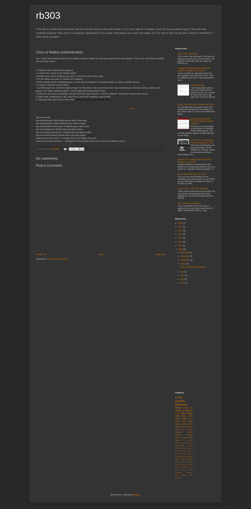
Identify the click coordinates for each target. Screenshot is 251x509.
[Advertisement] (100, 244)
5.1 (184, 440)
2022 (180, 223)
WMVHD (183, 464)
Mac (183, 429)
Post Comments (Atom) (58, 259)
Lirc (178, 413)
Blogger (137, 495)
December (185, 252)
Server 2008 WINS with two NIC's (192, 174)
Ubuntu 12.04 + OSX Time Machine (193, 188)
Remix (190, 454)
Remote (178, 432)
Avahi (177, 424)
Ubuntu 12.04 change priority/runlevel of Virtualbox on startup (195, 160)
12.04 (190, 419)
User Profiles (187, 461)
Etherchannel (179, 446)
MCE (184, 413)
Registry (184, 454)
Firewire (190, 446)
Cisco (187, 424)
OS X (191, 448)
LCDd (177, 429)
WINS (177, 464)
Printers (190, 429)
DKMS (182, 443)
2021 (180, 227)
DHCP (177, 443)
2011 (180, 242)
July (182, 272)
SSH (182, 459)
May (182, 279)
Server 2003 (187, 416)
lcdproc (178, 440)
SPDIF (177, 459)
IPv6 (182, 427)
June (182, 275)
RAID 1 (190, 451)
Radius (177, 454)
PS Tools (178, 451)
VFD (191, 437)
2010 (180, 245)
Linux (178, 397)
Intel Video (188, 427)
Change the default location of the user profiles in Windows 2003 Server (194, 69)
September (185, 260)
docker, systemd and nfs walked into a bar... (196, 104)
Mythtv (190, 413)
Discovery (189, 443)
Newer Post (42, 254)
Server (178, 407)
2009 (180, 249)
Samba (190, 432)
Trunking (184, 437)
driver (177, 467)
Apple (190, 421)
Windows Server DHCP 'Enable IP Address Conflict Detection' (202, 121)
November (185, 256)
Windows (181, 404)
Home (101, 254)
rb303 (48, 15)
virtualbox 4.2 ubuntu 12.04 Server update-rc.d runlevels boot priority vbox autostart (184, 472)
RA (184, 451)
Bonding (190, 440)
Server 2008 (181, 419)
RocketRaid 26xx (181, 456)
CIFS (182, 424)
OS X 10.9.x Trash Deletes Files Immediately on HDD (202, 141)
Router (190, 456)
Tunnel (177, 461)
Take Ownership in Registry (189, 203)
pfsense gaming (197, 85)
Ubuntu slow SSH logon (188, 54)
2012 (180, 238)
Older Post (160, 254)
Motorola (178, 448)
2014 (180, 230)
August (183, 264)
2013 (180, 234)
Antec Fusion (180, 421)
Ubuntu (180, 401)
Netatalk (185, 448)
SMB (177, 416)
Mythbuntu (179, 410)
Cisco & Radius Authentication (193, 267)
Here (133, 108)
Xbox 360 (189, 464)
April (182, 283)
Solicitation (189, 459)
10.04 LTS (188, 408)
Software (178, 435)
